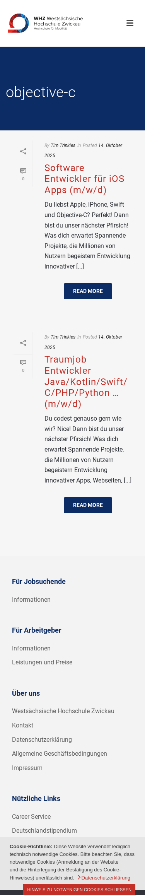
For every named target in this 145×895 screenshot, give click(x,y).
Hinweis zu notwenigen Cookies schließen (79, 889)
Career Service (31, 816)
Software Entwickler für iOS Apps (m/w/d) (84, 179)
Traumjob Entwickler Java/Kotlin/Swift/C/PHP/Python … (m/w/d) (86, 381)
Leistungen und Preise (42, 662)
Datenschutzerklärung (42, 739)
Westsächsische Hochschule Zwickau (63, 711)
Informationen (31, 599)
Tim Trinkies (63, 145)
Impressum (27, 768)
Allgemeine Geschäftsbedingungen (59, 753)
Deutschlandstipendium (44, 830)
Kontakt (22, 725)
